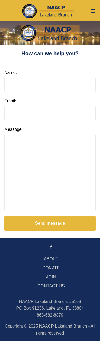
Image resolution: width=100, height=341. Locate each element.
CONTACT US (51, 286)
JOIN (51, 277)
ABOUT (51, 259)
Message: (13, 129)
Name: (10, 72)
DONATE (51, 268)
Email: (10, 101)
